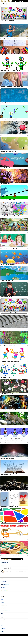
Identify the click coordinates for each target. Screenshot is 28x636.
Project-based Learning (4, 590)
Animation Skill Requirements (6, 490)
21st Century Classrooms (5, 584)
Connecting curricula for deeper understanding (9, 312)
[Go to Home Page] (14, 1)
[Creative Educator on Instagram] (6, 568)
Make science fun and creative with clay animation (10, 555)
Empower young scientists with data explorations (10, 361)
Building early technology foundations (8, 264)
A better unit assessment (5, 167)
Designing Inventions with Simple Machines (8, 199)
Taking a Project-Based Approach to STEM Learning (10, 215)
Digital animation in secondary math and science (10, 135)
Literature (2, 602)
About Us (2, 565)
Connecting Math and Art (5, 183)
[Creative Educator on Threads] (8, 568)
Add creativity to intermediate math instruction (9, 409)
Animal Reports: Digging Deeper (6, 425)
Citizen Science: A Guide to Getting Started (9, 232)
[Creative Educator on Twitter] (5, 568)
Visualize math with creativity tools (7, 102)
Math (1, 622)
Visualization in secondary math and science (9, 119)
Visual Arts (2, 631)
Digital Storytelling (3, 581)
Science (2, 625)
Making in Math (3, 54)
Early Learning (3, 587)
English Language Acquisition (5, 610)
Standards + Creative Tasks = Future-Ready (8, 151)
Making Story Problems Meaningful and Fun (9, 442)
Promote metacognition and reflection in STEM (9, 506)
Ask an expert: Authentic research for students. (9, 38)
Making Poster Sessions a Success (7, 393)
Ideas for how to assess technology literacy (9, 248)
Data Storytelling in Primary (6, 474)
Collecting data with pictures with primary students (10, 70)
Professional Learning (4, 562)
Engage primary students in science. (7, 280)
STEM (2, 613)
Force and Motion (4, 539)
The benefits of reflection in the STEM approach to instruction (12, 86)
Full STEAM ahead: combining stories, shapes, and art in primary (12, 522)
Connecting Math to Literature (6, 296)
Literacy (2, 599)
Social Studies (3, 628)
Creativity (2, 578)
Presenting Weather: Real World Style (8, 345)
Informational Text (3, 605)
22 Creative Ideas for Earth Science (7, 458)
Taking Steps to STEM (5, 329)
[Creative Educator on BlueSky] (10, 568)
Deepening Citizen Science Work (7, 377)
